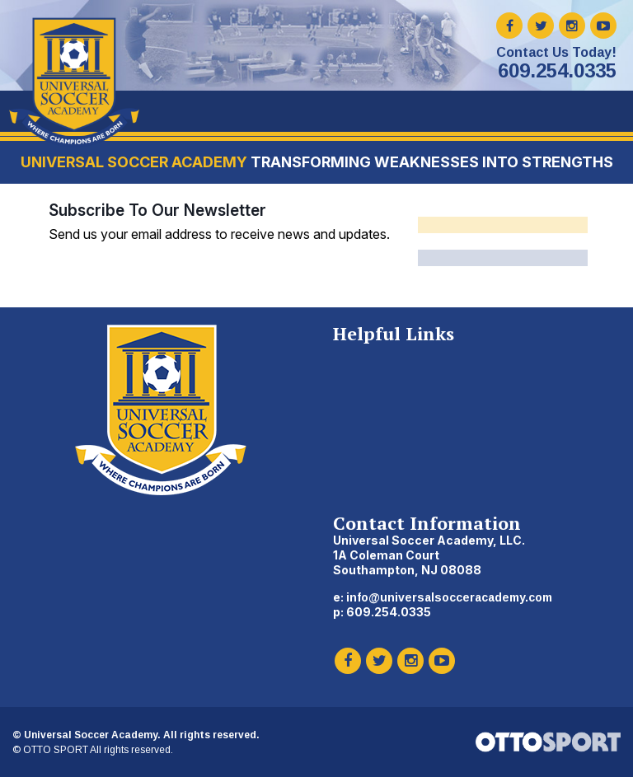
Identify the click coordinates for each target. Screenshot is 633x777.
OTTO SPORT (55, 750)
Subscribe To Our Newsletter (157, 210)
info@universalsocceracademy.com (449, 597)
